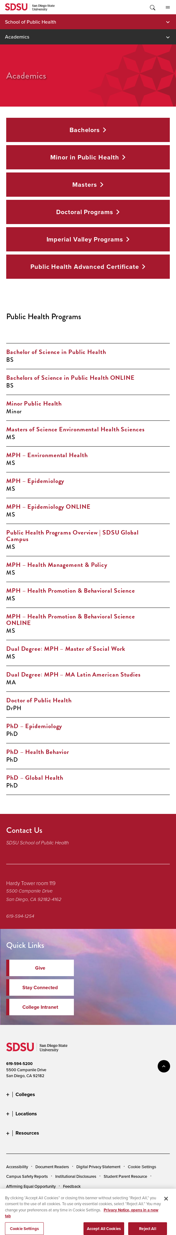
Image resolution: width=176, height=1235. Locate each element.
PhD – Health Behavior (37, 751)
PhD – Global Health (34, 777)
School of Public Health (30, 21)
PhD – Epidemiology (34, 726)
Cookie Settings (142, 1166)
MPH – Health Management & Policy (56, 564)
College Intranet (40, 1007)
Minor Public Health (34, 403)
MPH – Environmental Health (47, 455)
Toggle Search (152, 7)
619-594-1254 (20, 916)
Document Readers (52, 1166)
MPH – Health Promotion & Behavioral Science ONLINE (70, 619)
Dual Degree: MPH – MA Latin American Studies (73, 674)
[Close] (166, 1208)
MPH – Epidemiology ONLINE (48, 506)
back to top (164, 1066)
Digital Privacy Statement (98, 1166)
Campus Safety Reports (27, 1176)
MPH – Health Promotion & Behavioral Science (70, 590)
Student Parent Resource (125, 1176)
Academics (17, 36)
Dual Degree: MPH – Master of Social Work (65, 648)
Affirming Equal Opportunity (31, 1186)
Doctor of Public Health (39, 700)
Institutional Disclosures (75, 1176)
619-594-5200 (19, 1064)
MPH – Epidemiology (35, 480)
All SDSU (168, 7)
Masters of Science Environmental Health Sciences (75, 429)
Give (40, 967)
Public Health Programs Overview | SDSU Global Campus (72, 536)
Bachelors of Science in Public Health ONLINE (70, 377)
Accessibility (17, 1166)
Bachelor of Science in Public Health (56, 351)
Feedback (72, 1186)
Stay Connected (40, 987)
